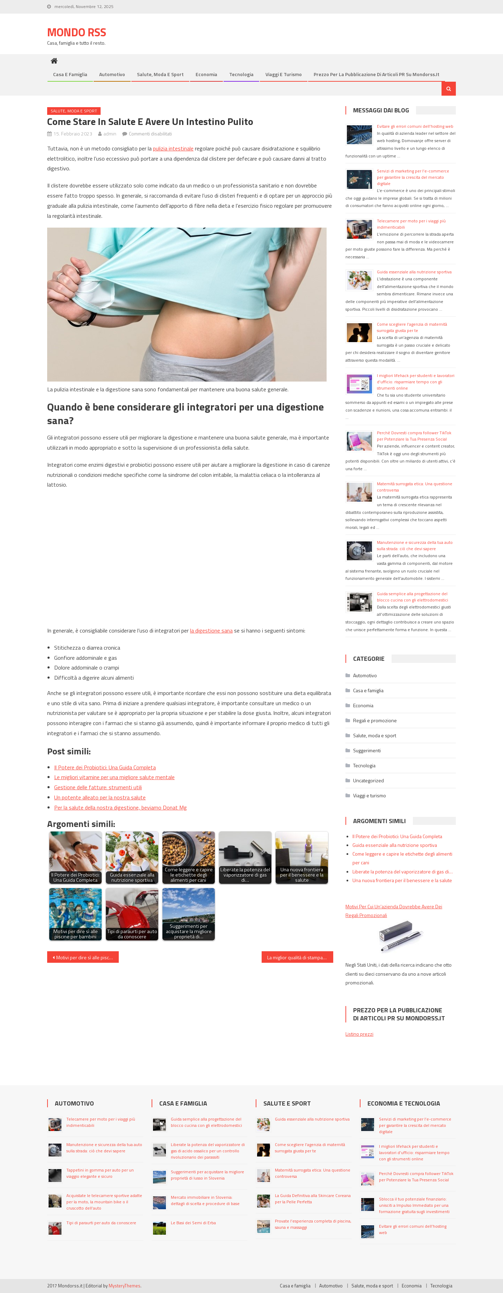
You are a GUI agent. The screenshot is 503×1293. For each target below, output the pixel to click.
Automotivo (112, 74)
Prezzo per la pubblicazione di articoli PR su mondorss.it (376, 74)
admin (109, 133)
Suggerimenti (367, 750)
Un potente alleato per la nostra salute (100, 797)
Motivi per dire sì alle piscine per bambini (87, 957)
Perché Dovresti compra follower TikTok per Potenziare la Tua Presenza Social (414, 435)
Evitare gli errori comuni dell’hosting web (415, 126)
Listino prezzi (359, 1033)
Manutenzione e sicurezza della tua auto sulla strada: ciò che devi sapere (415, 545)
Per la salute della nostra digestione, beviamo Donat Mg (120, 807)
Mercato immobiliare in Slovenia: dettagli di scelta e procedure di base (205, 1200)
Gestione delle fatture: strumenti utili (98, 787)
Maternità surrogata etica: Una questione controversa (414, 486)
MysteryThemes (124, 1285)
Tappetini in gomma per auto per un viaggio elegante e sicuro (100, 1173)
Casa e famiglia (70, 74)
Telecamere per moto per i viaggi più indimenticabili (411, 223)
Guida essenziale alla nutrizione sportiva (414, 271)
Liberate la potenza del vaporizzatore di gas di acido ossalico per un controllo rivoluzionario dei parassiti (208, 1150)
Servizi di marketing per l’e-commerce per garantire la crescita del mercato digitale (413, 177)
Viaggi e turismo (283, 74)
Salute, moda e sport (160, 74)
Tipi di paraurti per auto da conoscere (101, 1222)
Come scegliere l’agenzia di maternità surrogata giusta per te (412, 327)
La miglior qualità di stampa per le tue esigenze (300, 957)
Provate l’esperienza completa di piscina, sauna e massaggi (313, 1224)
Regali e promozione (375, 720)
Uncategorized (368, 780)
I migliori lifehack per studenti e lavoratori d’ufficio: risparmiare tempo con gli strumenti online (415, 381)
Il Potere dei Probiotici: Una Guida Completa (105, 767)
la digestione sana (211, 630)
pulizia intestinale (173, 148)
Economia (206, 74)
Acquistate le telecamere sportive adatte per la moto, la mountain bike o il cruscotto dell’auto (104, 1201)
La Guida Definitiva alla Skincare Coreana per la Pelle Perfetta (313, 1198)
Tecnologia (241, 74)
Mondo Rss (76, 32)
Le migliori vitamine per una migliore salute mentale (114, 777)
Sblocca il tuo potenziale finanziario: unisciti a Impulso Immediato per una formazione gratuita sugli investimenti (414, 1205)
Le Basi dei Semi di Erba (193, 1222)
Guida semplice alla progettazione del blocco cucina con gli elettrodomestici (412, 596)
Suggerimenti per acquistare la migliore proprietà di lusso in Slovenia (207, 1174)
